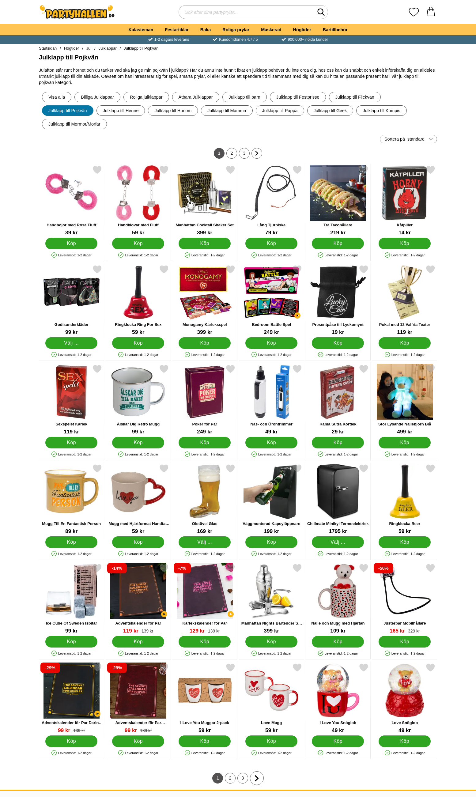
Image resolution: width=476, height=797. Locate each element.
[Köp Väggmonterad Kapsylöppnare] (271, 542)
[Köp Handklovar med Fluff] (138, 243)
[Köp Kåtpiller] (405, 243)
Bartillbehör (335, 29)
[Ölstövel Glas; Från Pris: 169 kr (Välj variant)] (204, 499)
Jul (89, 48)
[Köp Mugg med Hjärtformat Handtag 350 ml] (138, 542)
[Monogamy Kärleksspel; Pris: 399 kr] (204, 300)
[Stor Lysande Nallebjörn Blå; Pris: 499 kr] (404, 399)
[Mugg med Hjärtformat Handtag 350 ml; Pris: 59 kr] (138, 499)
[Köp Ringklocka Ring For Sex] (138, 343)
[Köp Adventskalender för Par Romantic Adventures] (138, 741)
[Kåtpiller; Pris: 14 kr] (404, 200)
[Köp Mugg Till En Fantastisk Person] (71, 542)
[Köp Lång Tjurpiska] (271, 243)
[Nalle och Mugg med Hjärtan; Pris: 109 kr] (338, 598)
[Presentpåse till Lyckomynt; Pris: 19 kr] (338, 300)
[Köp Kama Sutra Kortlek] (338, 442)
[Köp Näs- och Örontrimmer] (271, 442)
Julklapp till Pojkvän (141, 48)
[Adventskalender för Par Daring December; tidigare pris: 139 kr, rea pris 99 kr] (71, 698)
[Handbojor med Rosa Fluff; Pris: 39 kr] (71, 200)
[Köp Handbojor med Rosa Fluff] (71, 243)
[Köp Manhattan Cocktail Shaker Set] (205, 243)
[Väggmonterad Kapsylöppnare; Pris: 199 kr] (271, 499)
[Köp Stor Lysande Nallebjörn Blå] (405, 442)
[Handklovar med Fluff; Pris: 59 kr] (138, 200)
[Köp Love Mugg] (271, 741)
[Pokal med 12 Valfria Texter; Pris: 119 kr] (404, 300)
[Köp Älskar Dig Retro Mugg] (138, 442)
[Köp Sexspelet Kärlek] (71, 442)
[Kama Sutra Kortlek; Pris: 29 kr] (338, 399)
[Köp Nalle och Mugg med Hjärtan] (338, 642)
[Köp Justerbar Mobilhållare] (405, 642)
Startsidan (48, 48)
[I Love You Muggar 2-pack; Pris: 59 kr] (204, 698)
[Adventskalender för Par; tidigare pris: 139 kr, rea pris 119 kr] (138, 598)
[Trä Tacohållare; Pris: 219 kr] (338, 200)
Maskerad (271, 29)
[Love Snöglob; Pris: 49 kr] (404, 698)
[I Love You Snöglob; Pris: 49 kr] (338, 698)
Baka (205, 29)
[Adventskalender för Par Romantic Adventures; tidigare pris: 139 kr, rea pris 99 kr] (138, 698)
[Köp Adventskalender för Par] (138, 642)
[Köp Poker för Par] (205, 442)
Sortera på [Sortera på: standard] (404, 139)
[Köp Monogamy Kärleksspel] (205, 343)
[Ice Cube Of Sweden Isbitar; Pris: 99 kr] (71, 598)
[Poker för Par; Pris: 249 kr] (204, 399)
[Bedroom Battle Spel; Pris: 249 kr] (271, 300)
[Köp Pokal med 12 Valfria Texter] (405, 343)
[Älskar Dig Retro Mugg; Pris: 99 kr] (138, 399)
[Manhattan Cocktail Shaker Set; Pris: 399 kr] (204, 200)
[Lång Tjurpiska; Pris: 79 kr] (271, 200)
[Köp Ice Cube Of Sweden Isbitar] (71, 642)
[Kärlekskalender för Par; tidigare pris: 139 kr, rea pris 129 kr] (204, 598)
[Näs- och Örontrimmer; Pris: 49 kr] (271, 399)
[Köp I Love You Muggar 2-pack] (205, 741)
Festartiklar (177, 29)
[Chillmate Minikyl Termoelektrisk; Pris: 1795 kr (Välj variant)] (338, 499)
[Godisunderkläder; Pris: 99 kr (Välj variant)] (71, 300)
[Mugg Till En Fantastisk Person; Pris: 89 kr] (71, 499)
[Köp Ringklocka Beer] (405, 542)
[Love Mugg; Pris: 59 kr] (271, 698)
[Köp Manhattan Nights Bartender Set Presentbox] (271, 642)
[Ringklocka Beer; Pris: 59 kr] (404, 499)
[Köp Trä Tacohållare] (338, 243)
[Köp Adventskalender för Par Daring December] (71, 741)
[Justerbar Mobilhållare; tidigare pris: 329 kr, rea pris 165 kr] (404, 598)
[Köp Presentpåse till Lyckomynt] (338, 343)
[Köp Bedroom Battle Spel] (271, 343)
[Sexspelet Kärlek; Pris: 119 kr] (71, 399)
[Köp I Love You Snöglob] (338, 741)
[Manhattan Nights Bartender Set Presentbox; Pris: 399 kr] (271, 598)
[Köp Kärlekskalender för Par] (205, 642)
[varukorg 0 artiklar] (431, 12)
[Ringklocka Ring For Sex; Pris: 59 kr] (138, 300)
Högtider (302, 29)
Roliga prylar (235, 29)
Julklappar (108, 48)
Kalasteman (140, 29)
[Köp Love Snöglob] (405, 741)
